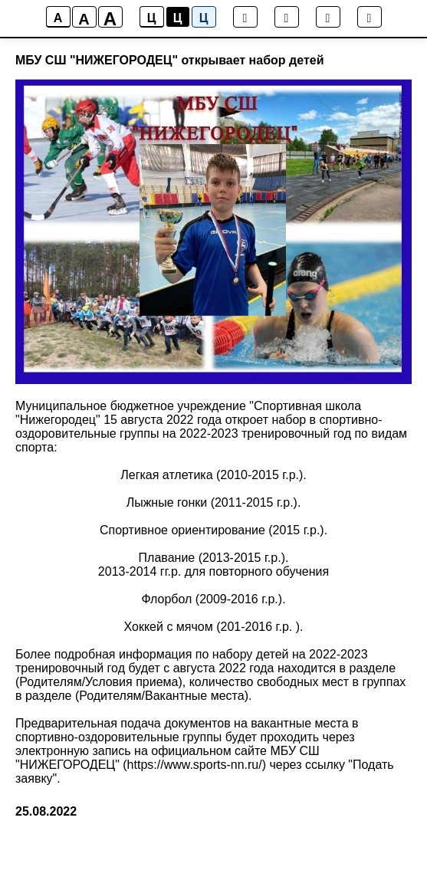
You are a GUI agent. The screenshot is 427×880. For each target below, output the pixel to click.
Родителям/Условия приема (98, 681)
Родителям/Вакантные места (161, 695)
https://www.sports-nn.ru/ (194, 764)
